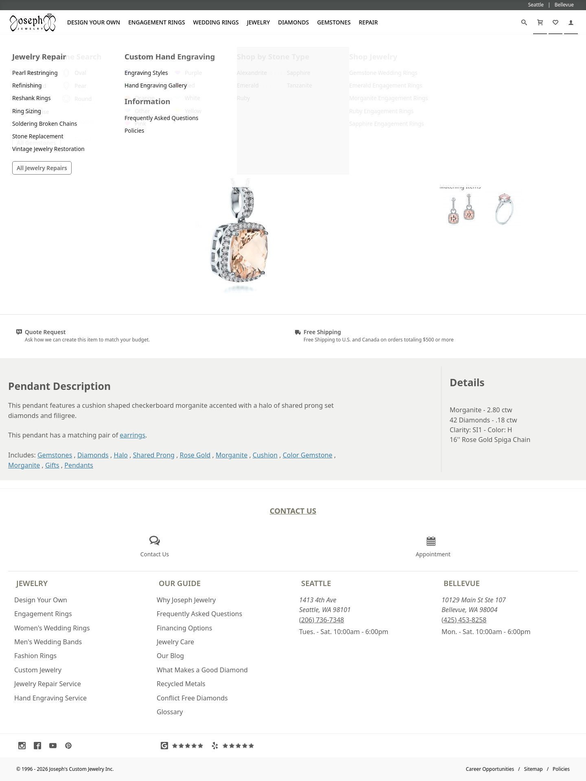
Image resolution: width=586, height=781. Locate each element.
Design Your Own (93, 22)
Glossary (170, 711)
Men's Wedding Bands (48, 641)
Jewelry (258, 22)
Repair (368, 22)
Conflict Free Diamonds (192, 697)
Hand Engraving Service (50, 697)
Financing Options (184, 627)
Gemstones (333, 22)
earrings (132, 435)
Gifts (52, 465)
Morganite (231, 455)
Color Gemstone (307, 455)
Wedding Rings (216, 22)
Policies (561, 769)
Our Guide (180, 583)
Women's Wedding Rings (52, 627)
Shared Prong (154, 455)
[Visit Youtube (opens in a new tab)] (55, 745)
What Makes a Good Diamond (202, 669)
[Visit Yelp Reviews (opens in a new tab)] (234, 745)
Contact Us (293, 510)
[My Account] (571, 22)
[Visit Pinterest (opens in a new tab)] (70, 745)
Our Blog (170, 655)
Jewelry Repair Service (47, 683)
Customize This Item (505, 125)
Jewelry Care (175, 641)
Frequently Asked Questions (199, 613)
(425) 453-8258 (464, 619)
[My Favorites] (555, 22)
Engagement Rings (156, 22)
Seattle (316, 583)
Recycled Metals (181, 683)
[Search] (524, 22)
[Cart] (540, 22)
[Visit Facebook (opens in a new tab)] (39, 745)
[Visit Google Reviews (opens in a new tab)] (184, 745)
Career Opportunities (490, 769)
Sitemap (533, 769)
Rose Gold (195, 455)
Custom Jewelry (37, 669)
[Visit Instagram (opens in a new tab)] (24, 745)
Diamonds (293, 22)
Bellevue (462, 583)
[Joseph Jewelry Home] (12, 44)
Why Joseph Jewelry (186, 599)
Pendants (78, 465)
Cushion (265, 455)
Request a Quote (505, 145)
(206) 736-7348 (321, 619)
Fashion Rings (35, 655)
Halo (121, 455)
